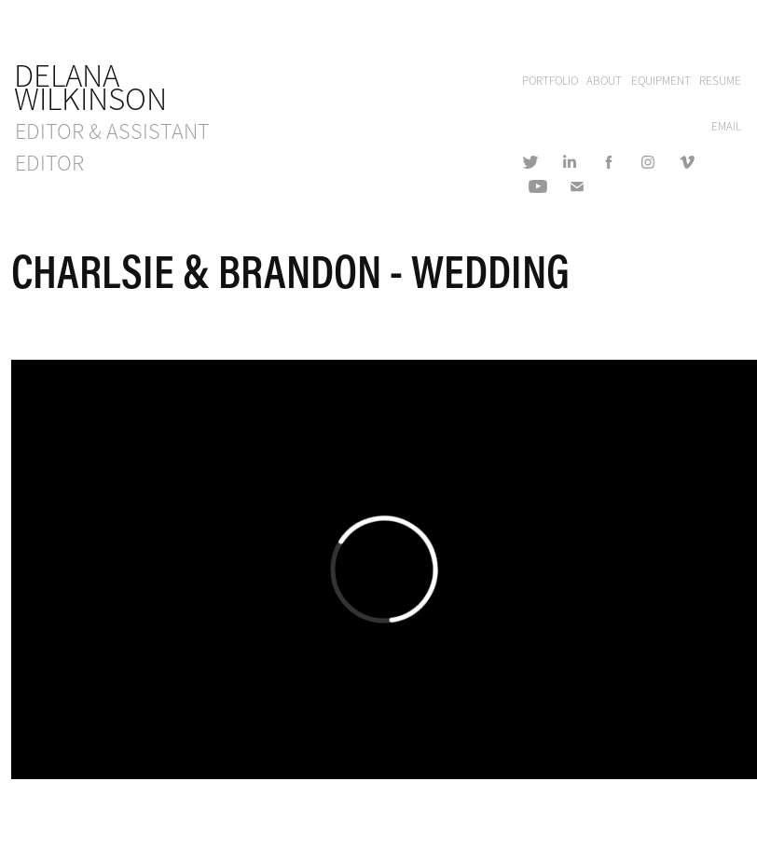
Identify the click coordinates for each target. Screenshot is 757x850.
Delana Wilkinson (90, 87)
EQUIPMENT (661, 81)
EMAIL (726, 126)
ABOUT (604, 81)
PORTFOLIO (550, 81)
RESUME (720, 81)
